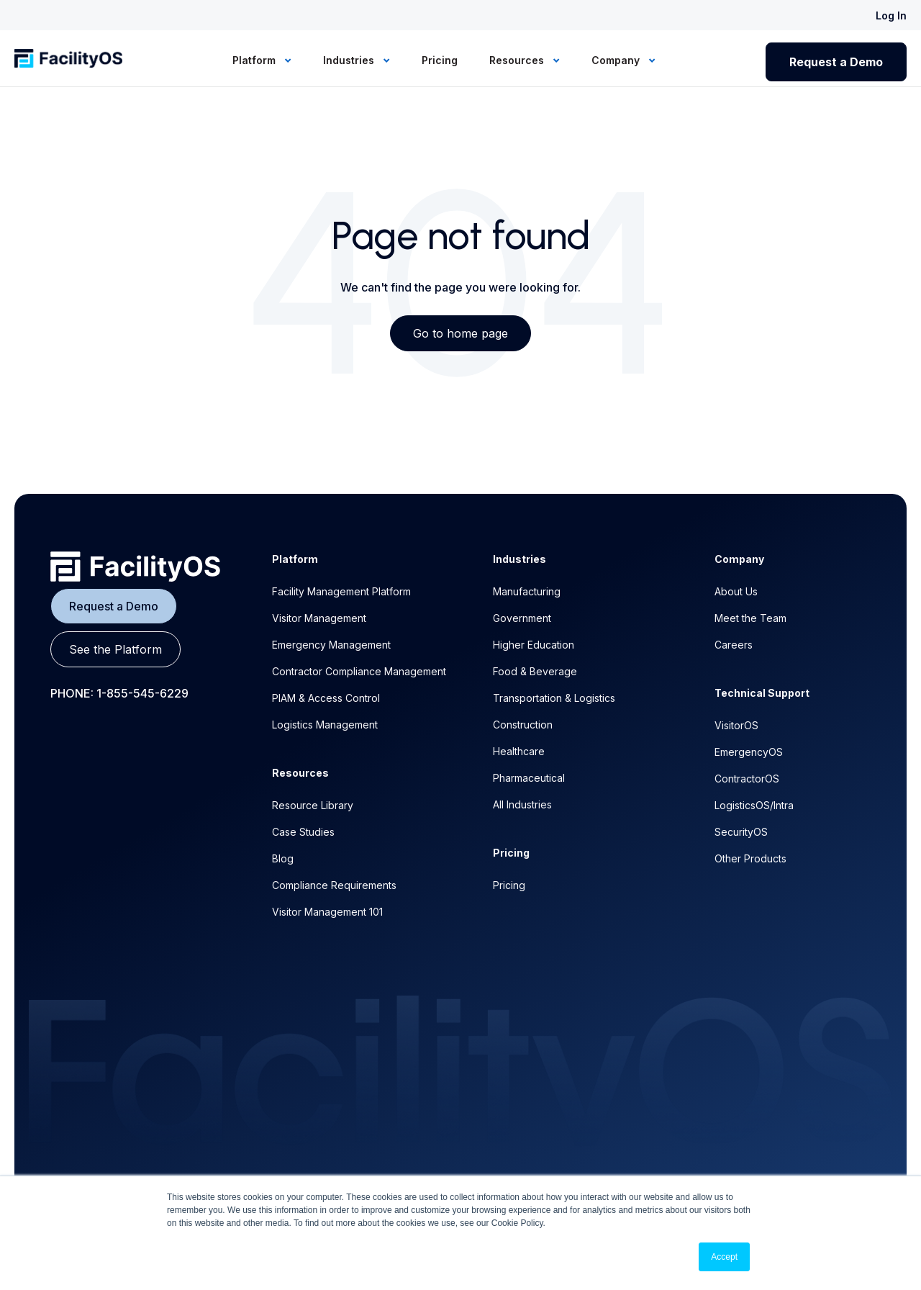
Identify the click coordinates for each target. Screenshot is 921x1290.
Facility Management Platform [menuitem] (341, 591)
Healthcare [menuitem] (519, 751)
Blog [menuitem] (283, 858)
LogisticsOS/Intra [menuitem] (754, 805)
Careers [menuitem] (733, 645)
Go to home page (460, 333)
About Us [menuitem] (736, 591)
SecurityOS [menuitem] (741, 832)
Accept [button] (724, 1257)
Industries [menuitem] (350, 60)
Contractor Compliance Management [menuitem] (359, 671)
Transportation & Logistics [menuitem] (554, 698)
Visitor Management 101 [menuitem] (327, 912)
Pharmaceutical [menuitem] (529, 778)
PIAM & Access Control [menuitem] (326, 698)
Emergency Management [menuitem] (331, 645)
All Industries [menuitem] (522, 804)
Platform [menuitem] (255, 60)
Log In (891, 15)
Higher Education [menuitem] (533, 645)
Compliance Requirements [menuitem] (334, 885)
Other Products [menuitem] (750, 858)
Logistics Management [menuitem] (325, 724)
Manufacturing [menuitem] (527, 591)
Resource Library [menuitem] (312, 805)
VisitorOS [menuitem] (736, 725)
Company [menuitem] (617, 60)
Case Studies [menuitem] (303, 832)
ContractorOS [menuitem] (746, 778)
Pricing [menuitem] (440, 60)
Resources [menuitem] (518, 60)
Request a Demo (836, 62)
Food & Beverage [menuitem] (535, 671)
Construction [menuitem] (523, 724)
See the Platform (115, 649)
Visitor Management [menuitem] (319, 618)
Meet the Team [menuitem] (750, 618)
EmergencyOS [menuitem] (748, 752)
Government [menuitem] (522, 618)
